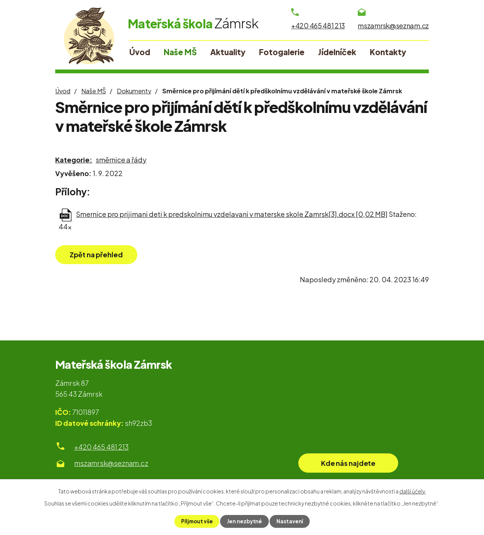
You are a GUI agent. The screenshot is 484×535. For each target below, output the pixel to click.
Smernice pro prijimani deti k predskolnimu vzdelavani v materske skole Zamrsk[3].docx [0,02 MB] (232, 214)
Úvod (62, 91)
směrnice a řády (121, 159)
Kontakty (388, 52)
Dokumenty (134, 91)
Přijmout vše (196, 521)
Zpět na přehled (99, 254)
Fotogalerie (281, 52)
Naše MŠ (93, 91)
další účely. (412, 490)
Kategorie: (73, 159)
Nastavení (290, 521)
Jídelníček (337, 52)
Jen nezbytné (245, 521)
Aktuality (227, 52)
